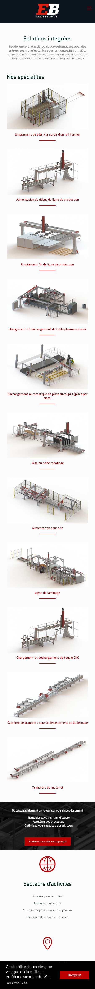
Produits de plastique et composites (47, 910)
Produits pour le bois (48, 903)
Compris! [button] (74, 975)
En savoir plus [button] (17, 982)
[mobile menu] (89, 8)
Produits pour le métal (48, 897)
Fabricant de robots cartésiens (47, 917)
